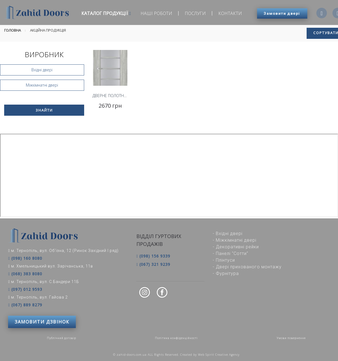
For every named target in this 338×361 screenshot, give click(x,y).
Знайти (44, 110)
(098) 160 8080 (25, 258)
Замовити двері (282, 13)
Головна (12, 30)
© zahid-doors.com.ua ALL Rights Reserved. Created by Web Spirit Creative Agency (176, 355)
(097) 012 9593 (25, 289)
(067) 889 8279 (25, 304)
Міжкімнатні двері (42, 85)
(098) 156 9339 (153, 256)
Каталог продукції (106, 13)
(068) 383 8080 (25, 273)
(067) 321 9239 (153, 264)
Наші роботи (156, 13)
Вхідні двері (41, 69)
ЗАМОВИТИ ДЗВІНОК (42, 322)
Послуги (195, 13)
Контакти (230, 13)
